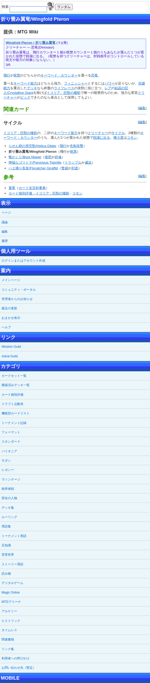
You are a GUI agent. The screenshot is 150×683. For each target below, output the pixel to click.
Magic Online (11, 592)
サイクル (118, 133)
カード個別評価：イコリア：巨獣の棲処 (39, 193)
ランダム (64, 7)
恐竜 (94, 75)
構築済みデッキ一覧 (16, 385)
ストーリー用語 (12, 564)
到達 (74, 168)
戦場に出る (101, 138)
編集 (142, 108)
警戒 (64, 168)
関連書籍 (8, 639)
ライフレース (64, 88)
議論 (5, 222)
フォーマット (11, 432)
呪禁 (16, 75)
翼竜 (12, 188)
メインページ (11, 280)
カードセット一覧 (14, 376)
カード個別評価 (12, 394)
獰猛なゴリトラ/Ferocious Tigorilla (35, 162)
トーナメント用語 (14, 536)
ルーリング (9, 517)
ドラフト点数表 (12, 404)
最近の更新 (9, 308)
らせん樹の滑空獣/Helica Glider (32, 146)
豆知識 (6, 545)
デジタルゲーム (12, 583)
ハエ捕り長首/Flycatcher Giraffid (33, 168)
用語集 (6, 526)
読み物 (6, 573)
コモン (132, 138)
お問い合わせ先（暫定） (19, 668)
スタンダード (11, 441)
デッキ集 (8, 508)
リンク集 (8, 649)
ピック (25, 97)
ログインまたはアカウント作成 (23, 260)
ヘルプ (6, 327)
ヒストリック (11, 621)
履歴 (5, 241)
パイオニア (9, 451)
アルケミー (9, 611)
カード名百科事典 (32, 188)
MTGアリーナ (11, 602)
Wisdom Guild (11, 347)
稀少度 (118, 138)
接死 (48, 157)
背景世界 (8, 554)
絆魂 (58, 157)
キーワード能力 (25, 83)
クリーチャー (98, 133)
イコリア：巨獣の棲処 (63, 93)
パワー (110, 83)
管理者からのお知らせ (17, 299)
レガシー (8, 470)
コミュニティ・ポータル (19, 289)
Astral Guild (10, 356)
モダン (6, 460)
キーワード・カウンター (59, 75)
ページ (6, 212)
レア (108, 88)
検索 (50, 5)
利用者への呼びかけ (16, 658)
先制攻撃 (76, 146)
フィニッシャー (76, 83)
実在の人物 (9, 498)
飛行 (6, 75)
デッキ (32, 88)
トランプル (73, 162)
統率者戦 (8, 489)
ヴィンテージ (11, 479)
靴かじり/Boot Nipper (25, 157)
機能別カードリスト (16, 413)
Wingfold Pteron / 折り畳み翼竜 (31, 43)
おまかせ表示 (11, 318)
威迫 (88, 162)
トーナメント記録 (14, 423)
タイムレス (9, 630)
